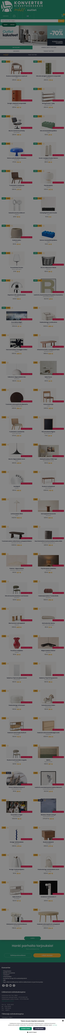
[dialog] (32, 517)
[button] (32, 1032)
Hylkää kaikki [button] (39, 1028)
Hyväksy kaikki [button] (25, 1028)
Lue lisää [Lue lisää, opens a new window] (55, 1025)
